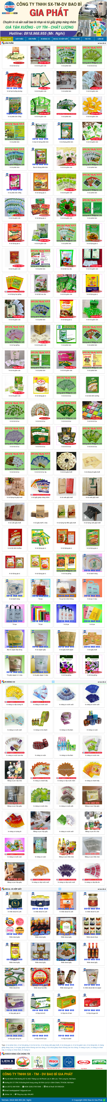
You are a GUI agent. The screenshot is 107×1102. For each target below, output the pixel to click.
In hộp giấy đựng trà (14, 1038)
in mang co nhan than (13, 1050)
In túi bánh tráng (92, 573)
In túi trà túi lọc (14, 66)
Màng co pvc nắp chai (14, 780)
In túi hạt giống (14, 345)
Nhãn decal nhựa (92, 937)
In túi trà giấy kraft (66, 472)
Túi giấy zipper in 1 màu (14, 675)
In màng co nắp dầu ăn (92, 882)
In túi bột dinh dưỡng (92, 396)
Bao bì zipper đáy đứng (14, 649)
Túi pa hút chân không (66, 599)
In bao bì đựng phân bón (40, 142)
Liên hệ (100, 39)
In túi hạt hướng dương (14, 91)
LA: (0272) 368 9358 (11, 1087)
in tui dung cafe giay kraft (50, 1045)
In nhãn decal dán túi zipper (92, 988)
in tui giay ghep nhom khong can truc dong (29, 1047)
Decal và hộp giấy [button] (60, 39)
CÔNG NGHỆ (75, 39)
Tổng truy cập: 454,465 (24, 1094)
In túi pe (66, 624)
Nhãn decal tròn (14, 988)
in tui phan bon (11, 1045)
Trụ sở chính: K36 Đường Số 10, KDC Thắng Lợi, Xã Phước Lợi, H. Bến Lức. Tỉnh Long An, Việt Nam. (39, 1079)
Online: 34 (7, 1094)
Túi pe (15, 624)
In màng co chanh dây (40, 780)
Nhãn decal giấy (14, 937)
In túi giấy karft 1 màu (40, 523)
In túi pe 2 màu (92, 599)
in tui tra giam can (79, 1045)
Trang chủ (6, 39)
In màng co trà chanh (40, 730)
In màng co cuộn (92, 730)
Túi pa (40, 599)
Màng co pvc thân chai (66, 857)
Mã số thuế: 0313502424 (54, 1087)
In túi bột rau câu (66, 269)
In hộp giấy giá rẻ (14, 1013)
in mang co (26, 1050)
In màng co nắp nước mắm (66, 780)
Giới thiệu (19, 39)
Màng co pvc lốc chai (92, 831)
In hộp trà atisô (66, 1038)
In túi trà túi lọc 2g (40, 472)
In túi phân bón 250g (14, 116)
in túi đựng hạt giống (14, 294)
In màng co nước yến (66, 806)
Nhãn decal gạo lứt (66, 988)
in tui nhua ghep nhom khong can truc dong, (62, 1047)
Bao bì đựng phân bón (40, 167)
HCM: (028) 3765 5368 (31, 1087)
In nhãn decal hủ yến (14, 911)
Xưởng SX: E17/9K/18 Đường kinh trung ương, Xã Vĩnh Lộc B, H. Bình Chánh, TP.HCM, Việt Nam (38, 1082)
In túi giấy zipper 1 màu (40, 675)
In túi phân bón (66, 66)
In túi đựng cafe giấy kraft (92, 523)
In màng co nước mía (92, 755)
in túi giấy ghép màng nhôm (40, 497)
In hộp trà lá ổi (40, 1013)
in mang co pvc (84, 1047)
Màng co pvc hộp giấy (14, 806)
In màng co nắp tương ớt (14, 704)
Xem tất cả (102, 43)
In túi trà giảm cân (40, 66)
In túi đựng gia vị (40, 192)
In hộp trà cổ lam (66, 1013)
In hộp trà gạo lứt (92, 1013)
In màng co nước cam (14, 857)
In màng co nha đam (66, 730)
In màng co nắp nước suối (40, 882)
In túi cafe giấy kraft (66, 497)
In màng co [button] (45, 39)
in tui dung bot (92, 1045)
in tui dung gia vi (66, 1045)
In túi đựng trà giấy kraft (92, 472)
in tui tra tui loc (34, 1045)
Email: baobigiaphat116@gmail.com (17, 1090)
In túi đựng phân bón (66, 142)
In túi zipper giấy (40, 649)
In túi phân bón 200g (14, 192)
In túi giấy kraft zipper (66, 649)
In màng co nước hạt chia (14, 755)
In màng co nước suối (40, 704)
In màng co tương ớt (14, 831)
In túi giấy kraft (92, 649)
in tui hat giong (23, 1045)
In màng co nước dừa (40, 806)
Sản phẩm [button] (32, 39)
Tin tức (88, 39)
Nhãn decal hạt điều (40, 988)
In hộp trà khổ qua (40, 1038)
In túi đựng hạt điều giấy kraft (66, 523)
